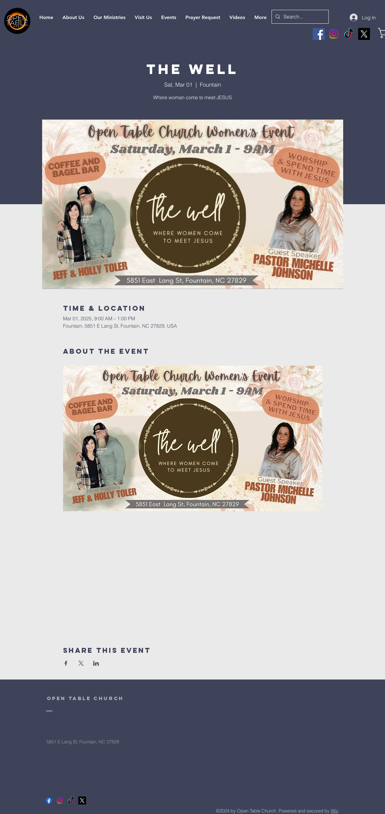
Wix (334, 811)
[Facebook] (319, 34)
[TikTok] (349, 34)
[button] (237, 17)
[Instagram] (334, 34)
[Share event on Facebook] (66, 663)
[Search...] (300, 16)
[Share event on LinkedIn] (96, 663)
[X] (364, 34)
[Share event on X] (81, 663)
